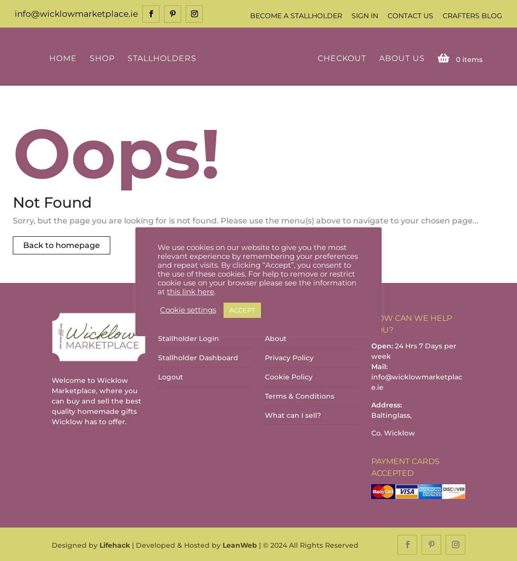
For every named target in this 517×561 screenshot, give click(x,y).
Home (64, 58)
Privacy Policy (289, 357)
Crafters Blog (472, 15)
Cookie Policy (289, 376)
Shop (103, 58)
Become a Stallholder (296, 15)
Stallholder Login (188, 338)
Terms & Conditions (299, 395)
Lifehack (114, 544)
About (276, 338)
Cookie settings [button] (188, 310)
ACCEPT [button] (242, 310)
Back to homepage (61, 244)
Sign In (365, 15)
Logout (170, 376)
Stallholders (163, 58)
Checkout (340, 58)
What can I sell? (293, 414)
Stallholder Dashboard (198, 357)
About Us (400, 58)
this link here (190, 291)
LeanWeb (240, 544)
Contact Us (410, 15)
